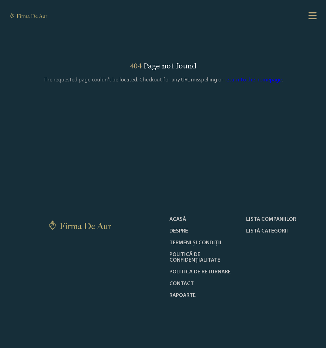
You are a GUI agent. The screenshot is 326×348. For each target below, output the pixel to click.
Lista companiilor (271, 219)
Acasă (177, 219)
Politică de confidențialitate (194, 257)
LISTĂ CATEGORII (267, 231)
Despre (178, 231)
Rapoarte (182, 295)
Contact (181, 284)
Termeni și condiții (195, 243)
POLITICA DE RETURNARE (200, 272)
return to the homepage (253, 80)
